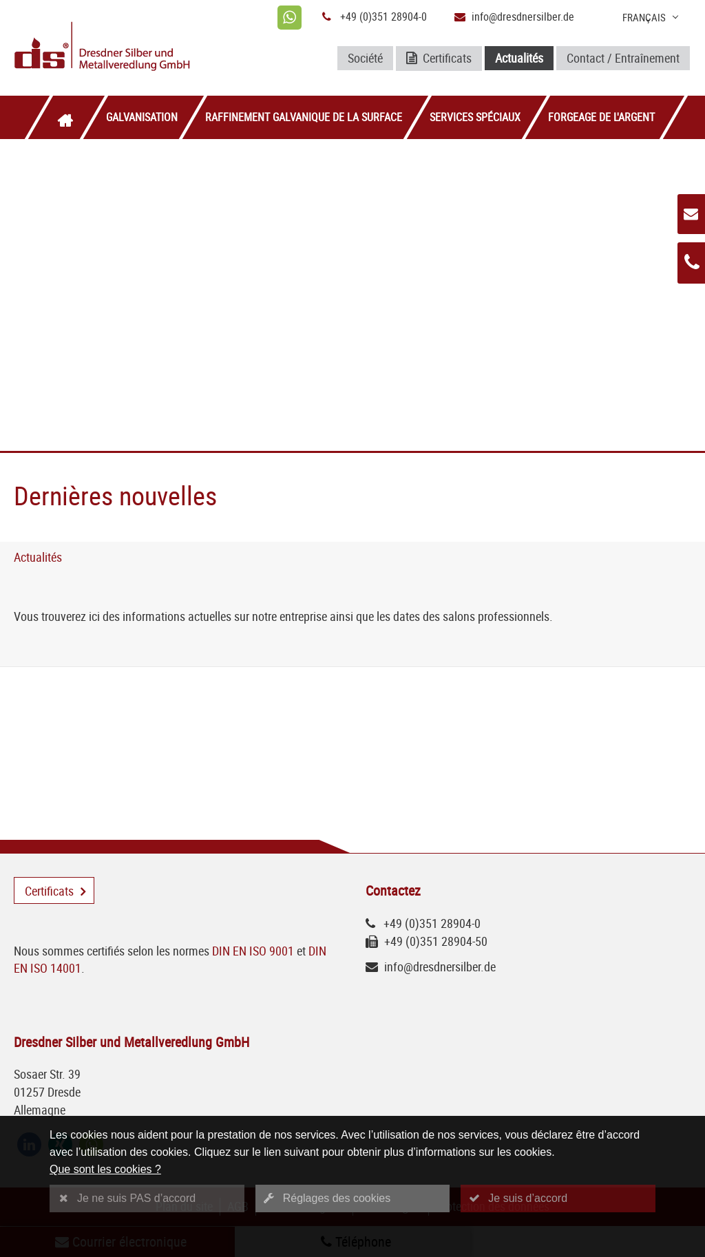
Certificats (439, 59)
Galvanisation (142, 117)
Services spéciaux (475, 117)
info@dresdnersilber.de (523, 16)
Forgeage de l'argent (601, 117)
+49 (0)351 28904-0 (383, 16)
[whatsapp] (289, 18)
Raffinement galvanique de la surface (303, 117)
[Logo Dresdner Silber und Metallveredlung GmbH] (124, 48)
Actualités (519, 58)
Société (365, 58)
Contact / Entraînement (623, 58)
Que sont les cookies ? (105, 1169)
